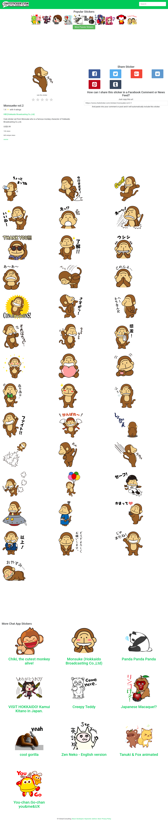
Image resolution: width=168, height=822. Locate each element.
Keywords (87, 819)
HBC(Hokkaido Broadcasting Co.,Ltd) (19, 114)
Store (99, 819)
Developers (80, 819)
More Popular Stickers (84, 27)
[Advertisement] (71, 48)
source (6, 139)
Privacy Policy (106, 819)
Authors (94, 819)
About (74, 819)
